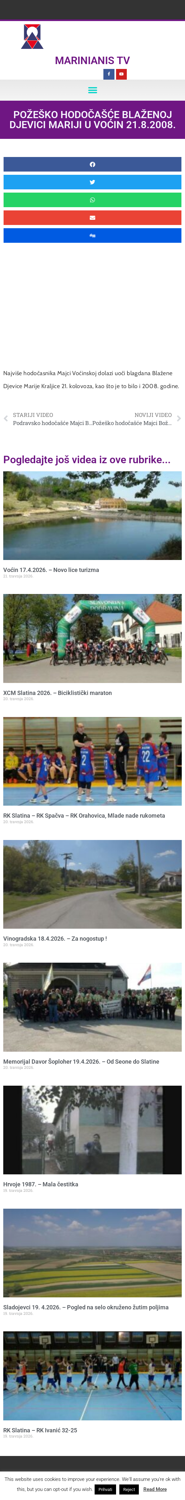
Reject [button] (129, 1489)
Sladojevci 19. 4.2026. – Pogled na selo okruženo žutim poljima (86, 1307)
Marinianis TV (92, 60)
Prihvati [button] (105, 1489)
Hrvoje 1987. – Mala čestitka (40, 1184)
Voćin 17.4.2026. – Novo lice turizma (51, 569)
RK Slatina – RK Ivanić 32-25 (40, 1430)
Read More (155, 1489)
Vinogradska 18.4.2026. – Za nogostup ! (55, 938)
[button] (92, 90)
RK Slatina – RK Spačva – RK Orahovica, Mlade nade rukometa (84, 815)
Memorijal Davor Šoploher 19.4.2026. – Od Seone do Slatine (81, 1061)
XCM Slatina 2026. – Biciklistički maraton (57, 692)
